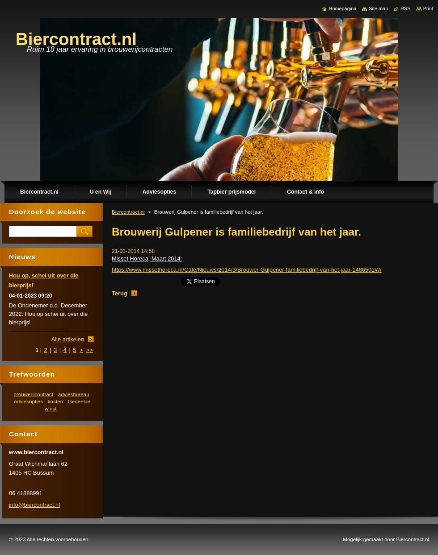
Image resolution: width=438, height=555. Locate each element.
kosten (55, 401)
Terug (119, 293)
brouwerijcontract (33, 394)
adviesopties (28, 401)
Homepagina (343, 8)
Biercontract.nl (128, 212)
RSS (405, 8)
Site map (378, 8)
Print (428, 8)
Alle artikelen (67, 339)
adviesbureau (73, 394)
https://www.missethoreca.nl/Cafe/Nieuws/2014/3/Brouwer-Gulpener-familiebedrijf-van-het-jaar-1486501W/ (247, 269)
